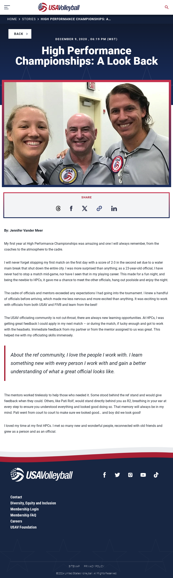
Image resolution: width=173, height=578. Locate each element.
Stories (29, 19)
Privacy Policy (94, 566)
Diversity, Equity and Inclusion (33, 503)
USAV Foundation (23, 527)
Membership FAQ (23, 515)
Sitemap (74, 566)
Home (12, 19)
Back (18, 34)
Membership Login (24, 509)
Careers (16, 521)
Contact (16, 497)
